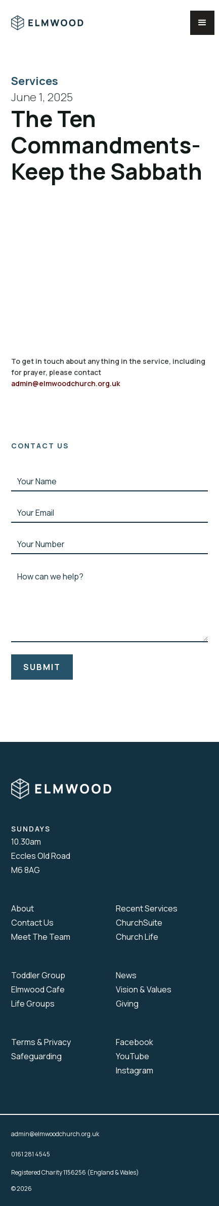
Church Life (137, 936)
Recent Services (147, 908)
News (126, 975)
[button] (202, 23)
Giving (127, 1003)
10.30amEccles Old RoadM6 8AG (40, 856)
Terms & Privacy (41, 1042)
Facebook (134, 1042)
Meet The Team (40, 936)
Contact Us (32, 922)
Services (36, 81)
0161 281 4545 (30, 1154)
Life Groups (33, 1003)
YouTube (132, 1056)
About (22, 908)
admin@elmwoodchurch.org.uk (65, 383)
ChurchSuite (139, 922)
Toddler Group (38, 975)
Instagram (134, 1070)
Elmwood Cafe (38, 989)
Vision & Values (143, 989)
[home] (54, 23)
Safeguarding (36, 1056)
